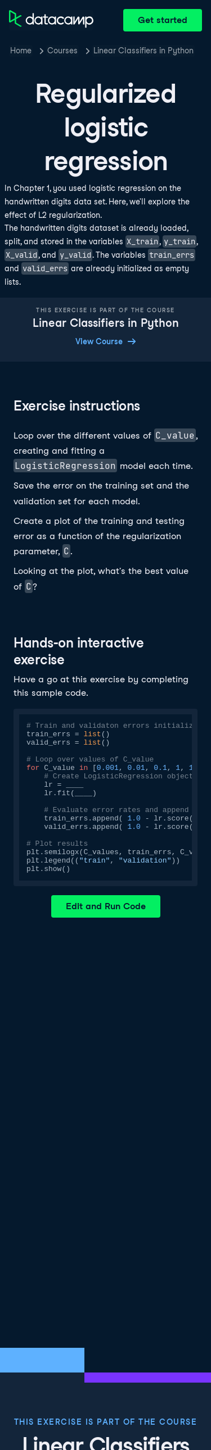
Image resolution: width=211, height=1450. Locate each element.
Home (21, 50)
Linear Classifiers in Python (143, 50)
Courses (62, 50)
